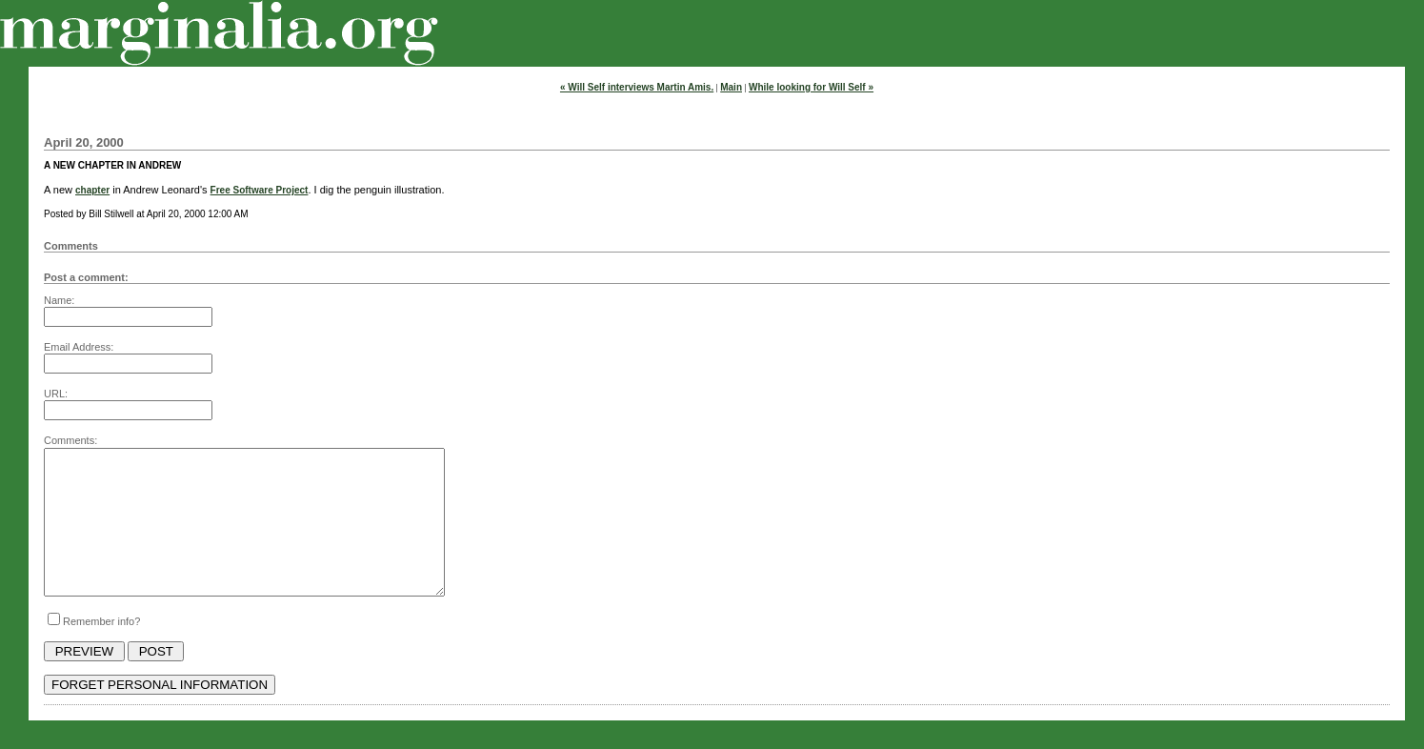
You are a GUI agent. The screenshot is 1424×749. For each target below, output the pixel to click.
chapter (92, 190)
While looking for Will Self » (811, 87)
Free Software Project (260, 190)
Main (731, 87)
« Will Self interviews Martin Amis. (636, 87)
